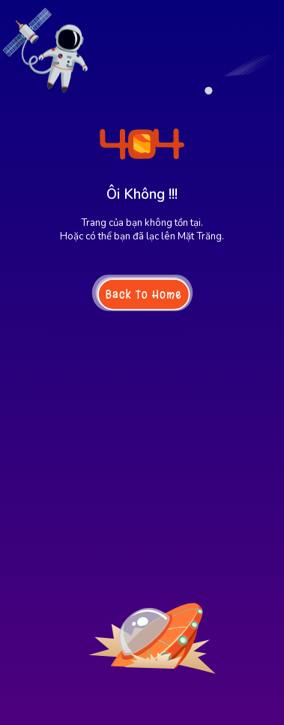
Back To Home (143, 294)
